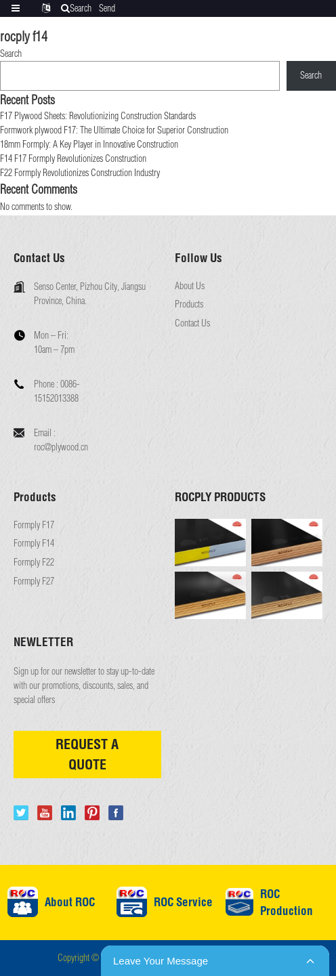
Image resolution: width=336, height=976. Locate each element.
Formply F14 (34, 543)
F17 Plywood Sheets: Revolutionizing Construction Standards (98, 116)
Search (11, 53)
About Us (190, 286)
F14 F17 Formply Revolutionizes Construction (73, 158)
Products (189, 304)
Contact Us (192, 323)
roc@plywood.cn (61, 447)
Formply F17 (34, 525)
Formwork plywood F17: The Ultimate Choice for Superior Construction (114, 130)
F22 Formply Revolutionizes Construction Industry (80, 173)
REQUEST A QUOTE (87, 754)
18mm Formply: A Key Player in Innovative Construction (89, 144)
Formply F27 (34, 581)
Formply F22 (34, 562)
